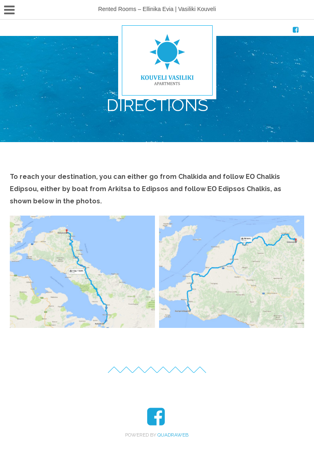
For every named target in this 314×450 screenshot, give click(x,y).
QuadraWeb (172, 435)
